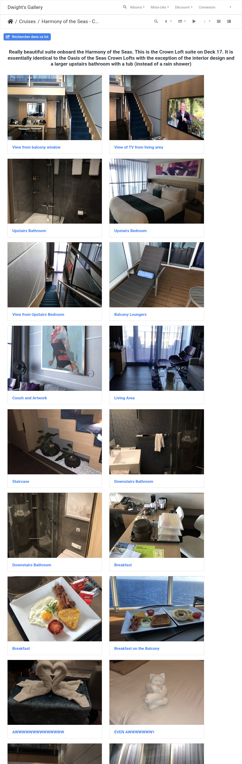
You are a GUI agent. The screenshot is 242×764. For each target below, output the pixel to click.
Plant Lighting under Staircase (118, 533)
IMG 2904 (177, 533)
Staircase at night (106, 466)
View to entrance (27, 533)
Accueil (10, 21)
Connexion (207, 7)
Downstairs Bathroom (31, 332)
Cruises (27, 21)
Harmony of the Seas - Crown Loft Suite (70, 21)
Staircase (177, 265)
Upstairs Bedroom (28, 198)
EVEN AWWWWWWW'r (32, 466)
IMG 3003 (21, 735)
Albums (136, 7)
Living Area (101, 265)
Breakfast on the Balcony (113, 399)
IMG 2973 (21, 667)
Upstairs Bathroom (185, 131)
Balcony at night (183, 466)
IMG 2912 (21, 600)
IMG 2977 (99, 667)
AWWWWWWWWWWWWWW (194, 399)
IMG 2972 (177, 600)
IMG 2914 (99, 600)
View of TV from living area (115, 131)
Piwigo (133, 753)
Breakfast (177, 332)
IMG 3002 (177, 667)
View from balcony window (36, 131)
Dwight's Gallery (25, 7)
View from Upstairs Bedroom (117, 198)
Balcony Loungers (185, 198)
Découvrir (182, 7)
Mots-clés (158, 7)
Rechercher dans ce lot (27, 37)
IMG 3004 (99, 735)
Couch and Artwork (29, 265)
